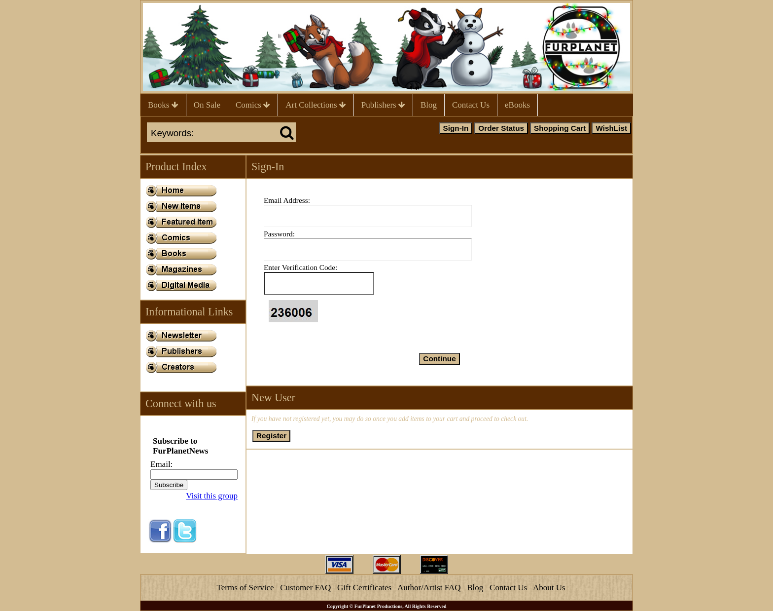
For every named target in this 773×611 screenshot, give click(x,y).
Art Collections (315, 105)
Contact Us (471, 105)
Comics (253, 105)
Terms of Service (245, 587)
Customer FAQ (305, 587)
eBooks (517, 105)
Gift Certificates (364, 587)
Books (163, 105)
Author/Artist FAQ (429, 587)
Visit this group (212, 495)
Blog (429, 105)
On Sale (207, 105)
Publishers (383, 105)
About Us (549, 587)
